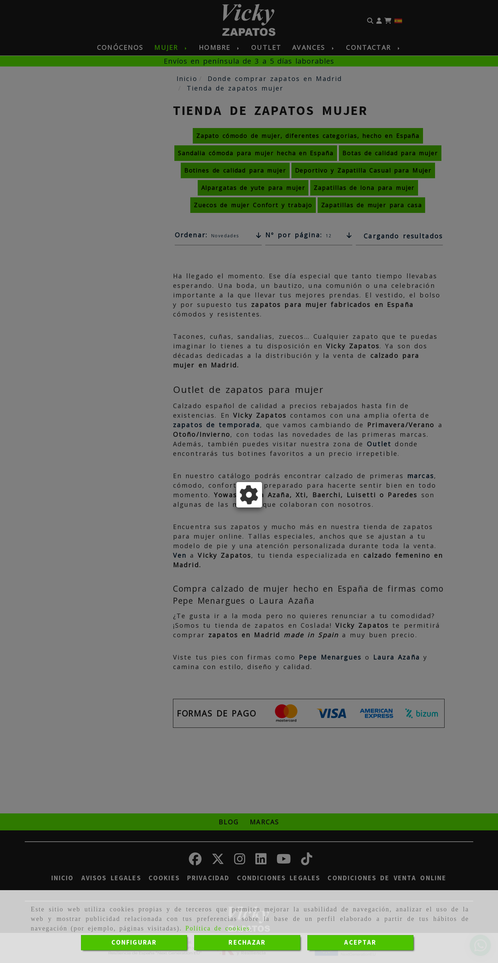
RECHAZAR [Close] (247, 942)
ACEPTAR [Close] (360, 942)
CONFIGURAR (134, 942)
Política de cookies (217, 928)
